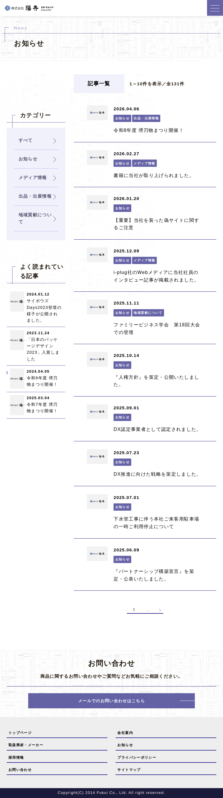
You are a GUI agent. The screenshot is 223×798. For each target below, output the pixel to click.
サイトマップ (129, 770)
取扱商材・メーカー (25, 745)
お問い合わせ (20, 770)
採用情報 (16, 757)
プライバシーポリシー (136, 757)
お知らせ (125, 745)
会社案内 (125, 733)
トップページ (20, 733)
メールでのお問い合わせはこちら (111, 700)
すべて (26, 140)
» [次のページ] (159, 609)
